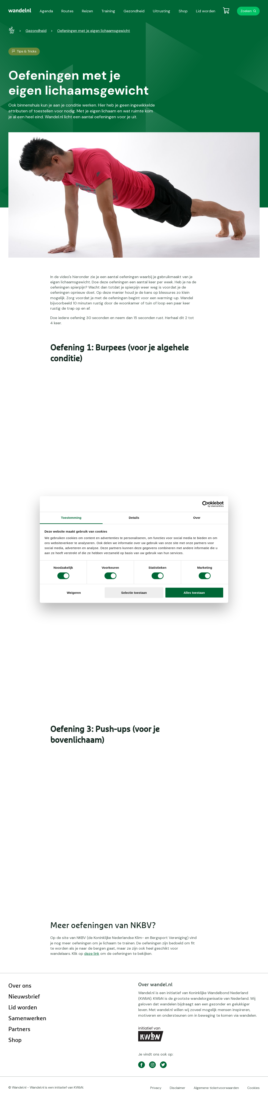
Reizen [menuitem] (87, 11)
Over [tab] (197, 517)
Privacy (155, 1088)
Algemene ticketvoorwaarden (216, 1088)
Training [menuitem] (108, 11)
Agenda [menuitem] (46, 11)
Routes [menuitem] (67, 11)
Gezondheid (36, 30)
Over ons (19, 986)
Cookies (253, 1088)
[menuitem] (19, 10)
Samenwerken (27, 1018)
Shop (15, 1040)
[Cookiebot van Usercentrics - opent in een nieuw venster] (205, 504)
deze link (91, 953)
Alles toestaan (194, 592)
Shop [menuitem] (183, 11)
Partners (19, 1029)
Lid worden (22, 1008)
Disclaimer (177, 1088)
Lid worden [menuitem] (205, 11)
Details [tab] (134, 517)
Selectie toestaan (134, 592)
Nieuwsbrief (24, 997)
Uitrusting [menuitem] (161, 11)
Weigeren (74, 592)
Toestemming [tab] (71, 517)
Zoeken (246, 11)
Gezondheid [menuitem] (134, 11)
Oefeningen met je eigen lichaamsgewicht (93, 30)
